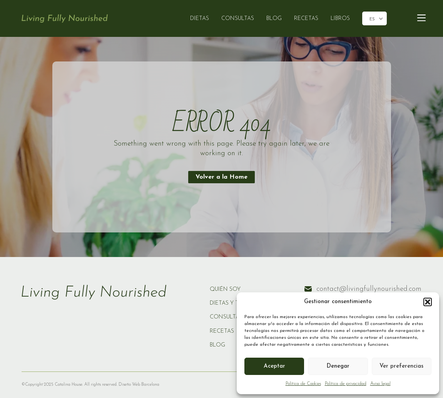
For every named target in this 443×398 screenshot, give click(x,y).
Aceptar (274, 366)
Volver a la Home (221, 177)
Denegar (337, 366)
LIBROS (340, 19)
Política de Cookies (303, 383)
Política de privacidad (345, 383)
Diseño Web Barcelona (138, 385)
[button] (427, 302)
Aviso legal (380, 383)
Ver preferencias (401, 366)
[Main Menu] (421, 18)
